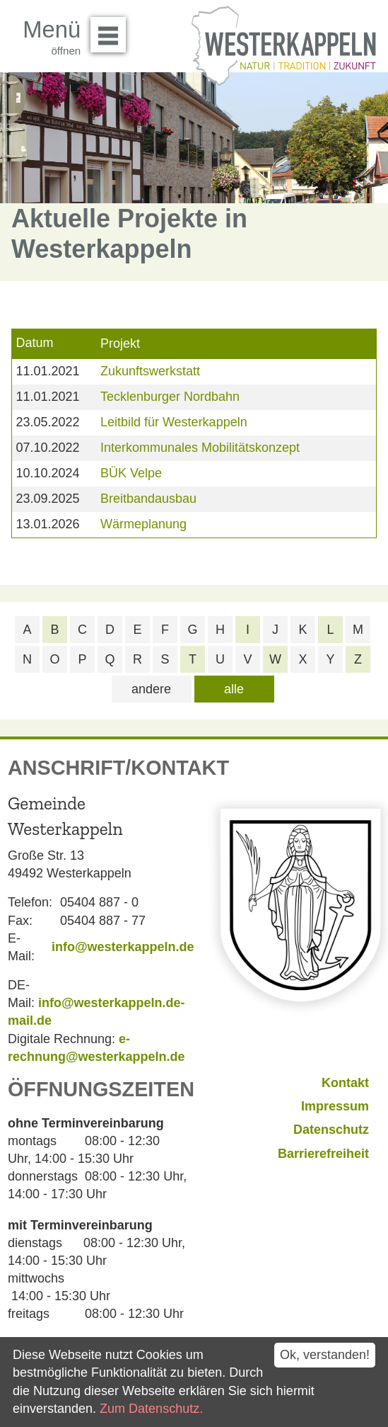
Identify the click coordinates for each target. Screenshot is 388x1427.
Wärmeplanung (143, 524)
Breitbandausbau (148, 498)
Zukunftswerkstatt (150, 371)
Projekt (120, 343)
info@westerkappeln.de (123, 947)
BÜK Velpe (131, 473)
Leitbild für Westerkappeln (173, 422)
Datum (34, 343)
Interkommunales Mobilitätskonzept (200, 447)
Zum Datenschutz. (151, 1409)
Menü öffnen (112, 29)
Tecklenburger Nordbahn (170, 397)
